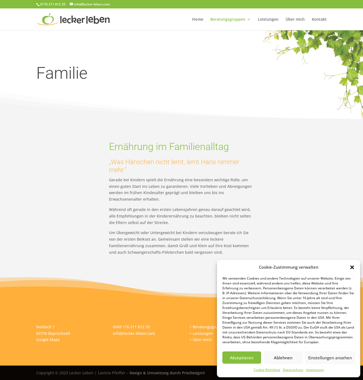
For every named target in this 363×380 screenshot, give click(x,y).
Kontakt (319, 19)
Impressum (315, 369)
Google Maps (48, 339)
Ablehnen (283, 357)
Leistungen (268, 19)
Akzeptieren (241, 357)
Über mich (295, 19)
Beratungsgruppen (227, 19)
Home (197, 19)
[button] (352, 267)
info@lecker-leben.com (134, 333)
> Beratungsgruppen (208, 326)
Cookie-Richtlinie (267, 369)
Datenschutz (293, 369)
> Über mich (200, 339)
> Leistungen (201, 333)
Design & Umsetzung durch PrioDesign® (167, 372)
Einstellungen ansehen (330, 357)
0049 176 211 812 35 (131, 326)
